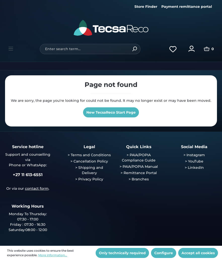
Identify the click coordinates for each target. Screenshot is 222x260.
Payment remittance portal (186, 6)
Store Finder (145, 6)
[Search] (134, 49)
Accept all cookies (198, 253)
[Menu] (11, 48)
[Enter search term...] (84, 49)
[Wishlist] (173, 49)
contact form (37, 188)
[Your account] (191, 49)
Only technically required (122, 253)
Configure (163, 253)
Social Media (194, 146)
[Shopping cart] (209, 49)
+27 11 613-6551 (28, 174)
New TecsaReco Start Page (111, 112)
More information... (52, 255)
